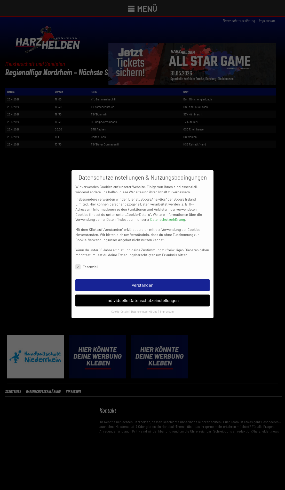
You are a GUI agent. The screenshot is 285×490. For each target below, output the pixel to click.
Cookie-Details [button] (120, 306)
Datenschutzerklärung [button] (144, 306)
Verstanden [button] (142, 280)
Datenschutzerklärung (167, 214)
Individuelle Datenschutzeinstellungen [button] (142, 295)
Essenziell (86, 261)
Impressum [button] (167, 306)
